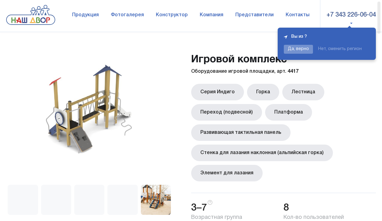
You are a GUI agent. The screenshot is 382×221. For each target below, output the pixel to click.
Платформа (288, 112)
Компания (211, 15)
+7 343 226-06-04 (351, 15)
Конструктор (172, 15)
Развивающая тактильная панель (240, 132)
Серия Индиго (217, 92)
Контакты (298, 15)
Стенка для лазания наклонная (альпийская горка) (262, 153)
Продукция (85, 15)
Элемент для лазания (226, 173)
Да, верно (298, 49)
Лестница (303, 92)
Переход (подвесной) (226, 112)
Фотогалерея (127, 15)
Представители (254, 15)
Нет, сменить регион (340, 49)
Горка (263, 92)
